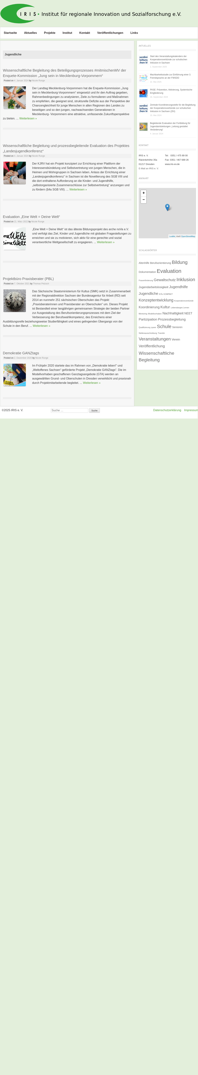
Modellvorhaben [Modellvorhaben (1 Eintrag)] (155, 314)
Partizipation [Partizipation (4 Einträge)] (148, 319)
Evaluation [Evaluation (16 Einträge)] (169, 271)
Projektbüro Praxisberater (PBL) (28, 279)
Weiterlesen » (28, 118)
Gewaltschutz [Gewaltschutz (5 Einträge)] (165, 280)
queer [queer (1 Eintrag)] (153, 327)
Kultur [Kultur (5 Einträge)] (165, 307)
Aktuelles (30, 32)
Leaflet (172, 236)
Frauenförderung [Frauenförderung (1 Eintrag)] (146, 280)
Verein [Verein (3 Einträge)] (176, 339)
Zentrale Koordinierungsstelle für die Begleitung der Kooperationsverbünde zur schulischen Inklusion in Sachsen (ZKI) (172, 108)
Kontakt (84, 32)
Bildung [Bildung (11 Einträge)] (180, 262)
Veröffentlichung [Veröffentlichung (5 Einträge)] (152, 346)
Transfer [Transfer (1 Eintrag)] (161, 333)
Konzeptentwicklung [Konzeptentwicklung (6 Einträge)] (156, 300)
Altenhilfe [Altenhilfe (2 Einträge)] (144, 263)
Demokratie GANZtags (21, 353)
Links (134, 32)
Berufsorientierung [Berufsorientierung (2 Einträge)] (160, 263)
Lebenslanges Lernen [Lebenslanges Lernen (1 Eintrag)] (180, 307)
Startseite (10, 32)
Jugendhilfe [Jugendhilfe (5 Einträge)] (178, 287)
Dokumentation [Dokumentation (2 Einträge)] (147, 272)
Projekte (49, 32)
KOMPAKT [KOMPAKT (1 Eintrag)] (168, 294)
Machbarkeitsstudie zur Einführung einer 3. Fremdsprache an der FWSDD (170, 76)
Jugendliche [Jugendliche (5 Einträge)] (148, 294)
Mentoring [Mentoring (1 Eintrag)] (143, 314)
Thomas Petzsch (41, 283)
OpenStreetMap (188, 236)
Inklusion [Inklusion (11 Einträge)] (185, 279)
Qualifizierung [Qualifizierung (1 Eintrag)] (144, 327)
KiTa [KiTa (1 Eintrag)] (161, 294)
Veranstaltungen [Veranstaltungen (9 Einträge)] (155, 339)
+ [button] (143, 193)
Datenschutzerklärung (167, 410)
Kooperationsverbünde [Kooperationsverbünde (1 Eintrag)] (183, 301)
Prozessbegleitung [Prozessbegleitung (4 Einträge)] (172, 319)
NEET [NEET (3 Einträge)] (188, 313)
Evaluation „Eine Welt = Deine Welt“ (31, 217)
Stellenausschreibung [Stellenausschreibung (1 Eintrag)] (148, 333)
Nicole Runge (38, 80)
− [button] (143, 200)
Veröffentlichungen (110, 32)
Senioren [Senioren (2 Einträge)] (177, 327)
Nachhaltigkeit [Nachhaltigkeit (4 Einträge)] (172, 313)
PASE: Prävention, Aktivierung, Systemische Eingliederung (171, 91)
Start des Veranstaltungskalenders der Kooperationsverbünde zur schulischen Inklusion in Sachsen (168, 59)
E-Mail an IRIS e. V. (149, 168)
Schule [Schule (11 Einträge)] (164, 326)
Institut (67, 32)
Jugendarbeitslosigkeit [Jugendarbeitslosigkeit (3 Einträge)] (153, 287)
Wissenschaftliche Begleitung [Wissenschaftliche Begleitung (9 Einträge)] (156, 356)
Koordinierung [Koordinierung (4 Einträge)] (149, 307)
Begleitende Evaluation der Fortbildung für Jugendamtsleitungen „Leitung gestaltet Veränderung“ (170, 126)
